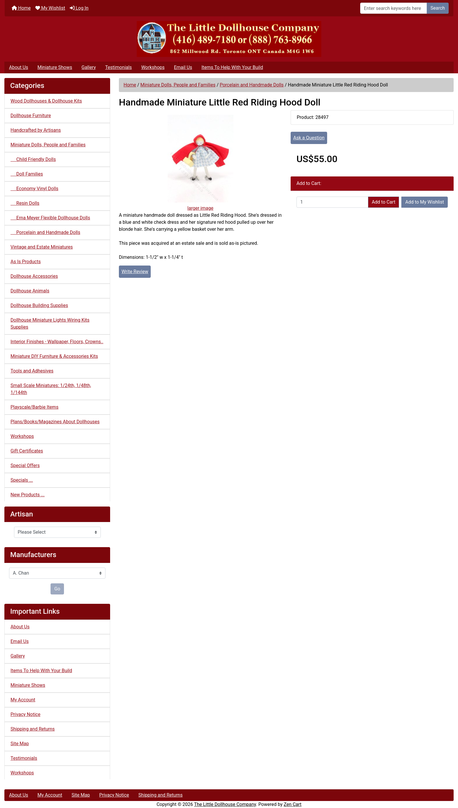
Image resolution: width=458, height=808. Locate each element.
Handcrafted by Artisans (36, 130)
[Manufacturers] (57, 573)
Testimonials (118, 67)
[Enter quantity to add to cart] (332, 202)
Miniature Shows (54, 67)
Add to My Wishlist (424, 202)
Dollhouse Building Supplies (39, 305)
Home (21, 8)
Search (438, 8)
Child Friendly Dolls (33, 159)
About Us (18, 67)
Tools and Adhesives (32, 371)
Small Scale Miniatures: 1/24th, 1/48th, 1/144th (51, 389)
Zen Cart (292, 804)
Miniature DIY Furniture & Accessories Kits (54, 356)
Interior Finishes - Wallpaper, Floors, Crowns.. (57, 341)
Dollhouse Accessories (34, 276)
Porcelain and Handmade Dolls (252, 85)
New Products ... (28, 494)
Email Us (183, 67)
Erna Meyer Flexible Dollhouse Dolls (50, 218)
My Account (23, 700)
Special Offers (25, 465)
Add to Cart (383, 202)
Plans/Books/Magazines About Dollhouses (55, 421)
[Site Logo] (229, 39)
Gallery (88, 67)
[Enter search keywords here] (393, 8)
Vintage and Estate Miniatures (42, 247)
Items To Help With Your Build (232, 67)
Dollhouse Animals (30, 291)
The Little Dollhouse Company (225, 804)
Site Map (20, 743)
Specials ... (22, 480)
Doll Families (27, 174)
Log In (79, 8)
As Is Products (26, 261)
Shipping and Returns (33, 729)
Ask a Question (309, 138)
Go (57, 589)
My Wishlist (50, 8)
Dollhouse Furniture (31, 115)
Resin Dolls (25, 203)
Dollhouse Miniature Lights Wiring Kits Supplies (50, 323)
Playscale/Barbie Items (34, 407)
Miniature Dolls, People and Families (178, 85)
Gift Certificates (27, 451)
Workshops (152, 67)
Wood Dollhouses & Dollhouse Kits (46, 101)
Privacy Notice (25, 714)
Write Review (135, 271)
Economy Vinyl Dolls (34, 188)
